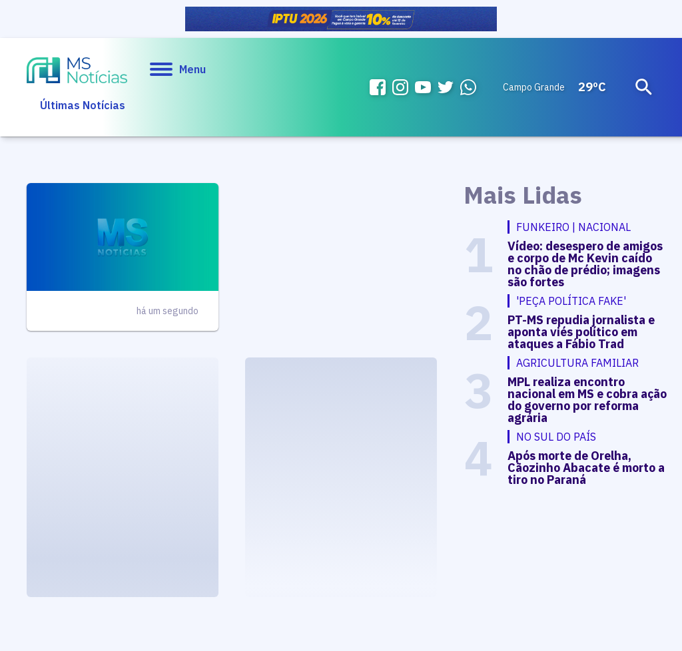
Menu (178, 69)
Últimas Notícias (82, 105)
